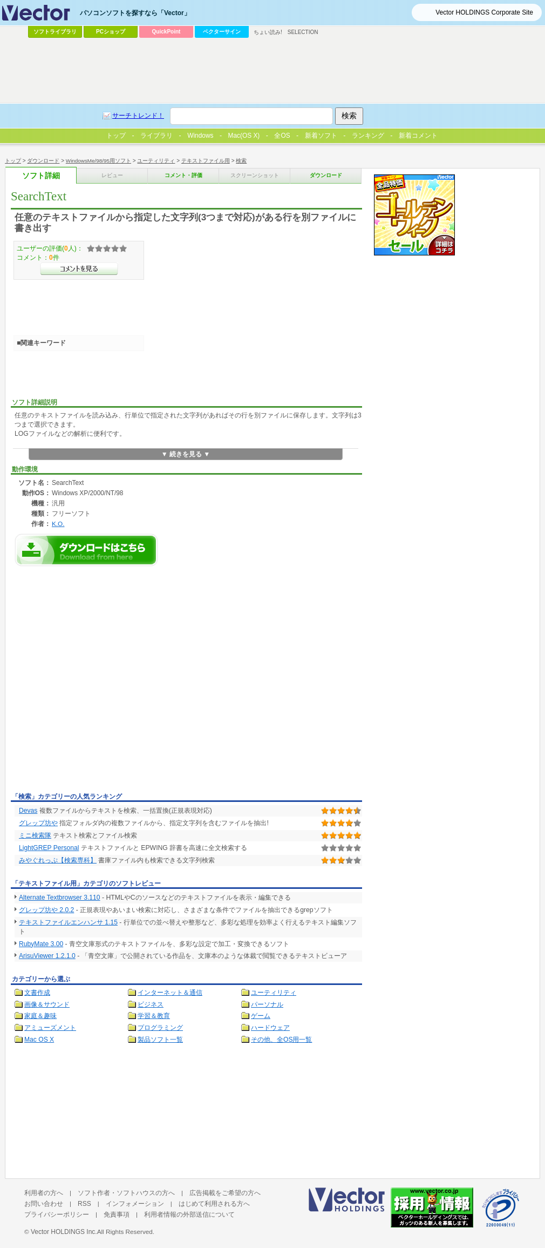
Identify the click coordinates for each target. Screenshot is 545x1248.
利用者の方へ (43, 1193)
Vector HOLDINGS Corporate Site (484, 12)
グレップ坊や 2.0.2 (46, 910)
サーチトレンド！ (138, 115)
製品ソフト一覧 (160, 1039)
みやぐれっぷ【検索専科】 (58, 860)
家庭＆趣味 (40, 1016)
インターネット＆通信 (170, 992)
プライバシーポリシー (56, 1214)
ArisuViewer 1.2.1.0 (47, 956)
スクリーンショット (254, 175)
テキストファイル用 (205, 161)
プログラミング (160, 1027)
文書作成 (37, 992)
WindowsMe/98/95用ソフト (98, 161)
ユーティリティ (156, 161)
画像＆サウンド (47, 1004)
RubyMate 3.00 (41, 944)
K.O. (58, 523)
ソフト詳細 (41, 176)
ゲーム (260, 1016)
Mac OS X (39, 1039)
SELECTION (303, 32)
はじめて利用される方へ (214, 1203)
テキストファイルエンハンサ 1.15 (68, 922)
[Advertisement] (101, 682)
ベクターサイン (222, 32)
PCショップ (110, 32)
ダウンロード (43, 161)
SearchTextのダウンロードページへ (86, 550)
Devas (28, 810)
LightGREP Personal (49, 848)
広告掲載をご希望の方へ (225, 1193)
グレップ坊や (38, 823)
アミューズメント (50, 1027)
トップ (13, 161)
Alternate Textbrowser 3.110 (59, 897)
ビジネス (151, 1004)
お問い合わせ (43, 1203)
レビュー (112, 175)
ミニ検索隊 (35, 835)
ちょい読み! (268, 32)
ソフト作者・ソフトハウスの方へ (126, 1193)
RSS (84, 1203)
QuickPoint (166, 32)
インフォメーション (135, 1203)
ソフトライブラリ (55, 32)
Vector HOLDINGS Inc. (64, 1232)
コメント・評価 (183, 175)
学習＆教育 (154, 1016)
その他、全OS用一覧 (281, 1039)
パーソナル (267, 1004)
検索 (241, 161)
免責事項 (117, 1214)
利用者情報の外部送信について (189, 1214)
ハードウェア (270, 1027)
